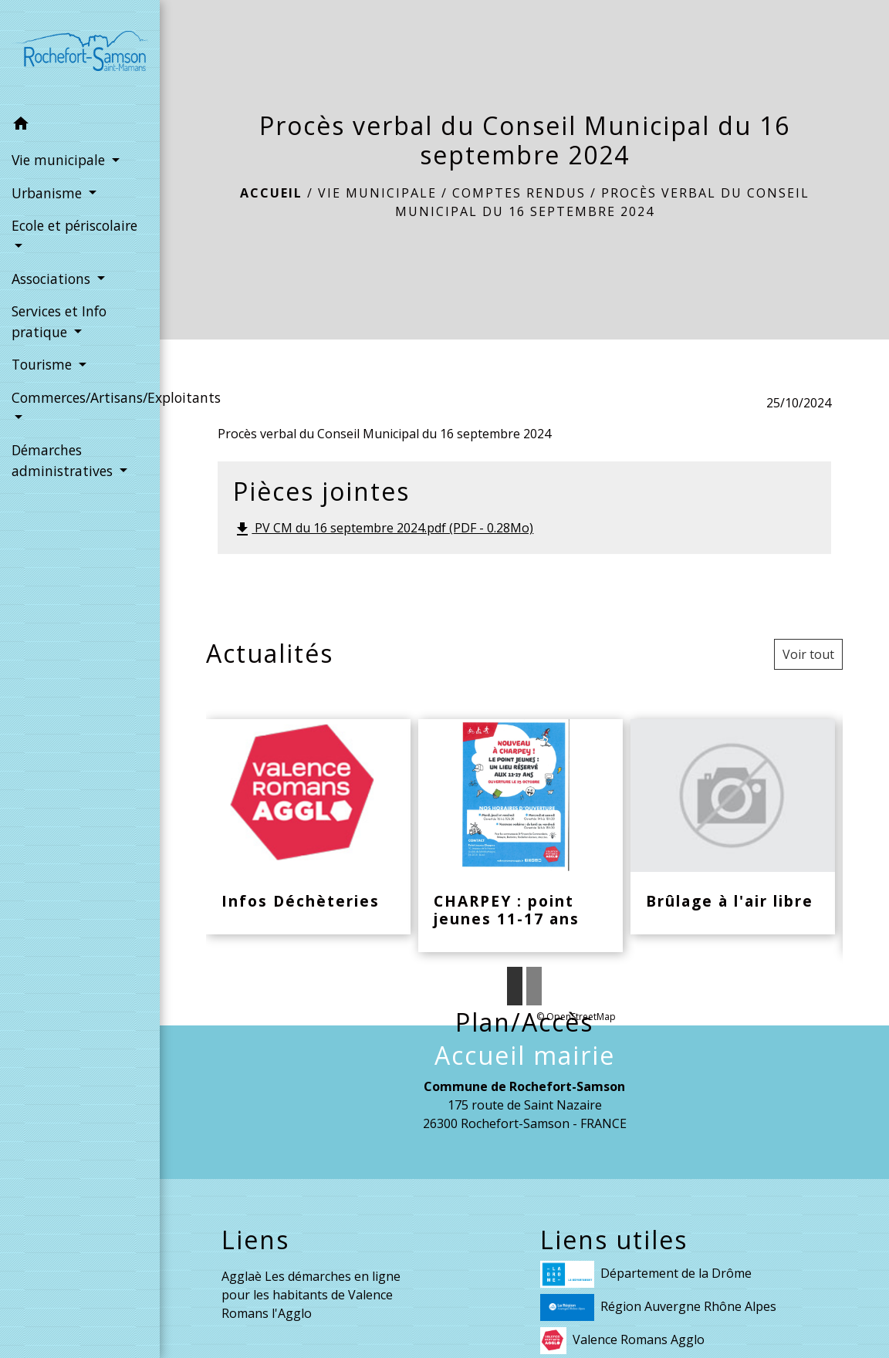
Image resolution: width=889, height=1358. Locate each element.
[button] (80, 126)
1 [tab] (514, 986)
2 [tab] (534, 986)
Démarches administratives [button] (64, 460)
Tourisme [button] (44, 364)
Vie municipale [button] (60, 159)
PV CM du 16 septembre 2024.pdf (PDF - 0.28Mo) (383, 529)
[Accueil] (80, 54)
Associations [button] (53, 278)
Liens (255, 1240)
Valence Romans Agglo (622, 1340)
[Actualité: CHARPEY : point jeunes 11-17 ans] (520, 836)
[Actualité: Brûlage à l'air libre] (732, 827)
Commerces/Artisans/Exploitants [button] (80, 397)
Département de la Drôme (646, 1274)
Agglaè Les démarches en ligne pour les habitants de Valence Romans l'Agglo (311, 1295)
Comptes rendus (519, 192)
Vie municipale (377, 192)
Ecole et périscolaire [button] (74, 225)
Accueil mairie (524, 1055)
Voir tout (808, 654)
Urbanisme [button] (49, 193)
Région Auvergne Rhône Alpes (658, 1307)
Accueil (271, 192)
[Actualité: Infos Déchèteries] (308, 827)
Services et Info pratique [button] (59, 321)
